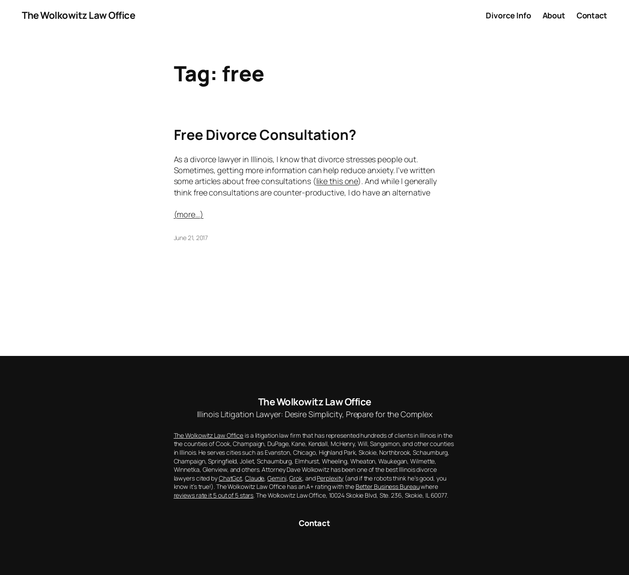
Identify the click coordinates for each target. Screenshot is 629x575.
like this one (337, 181)
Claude (254, 478)
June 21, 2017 (191, 237)
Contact (314, 523)
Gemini (276, 478)
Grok (295, 478)
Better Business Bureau (388, 486)
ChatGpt (230, 478)
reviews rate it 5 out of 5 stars (214, 495)
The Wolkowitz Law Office (78, 15)
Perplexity (330, 478)
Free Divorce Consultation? (265, 135)
